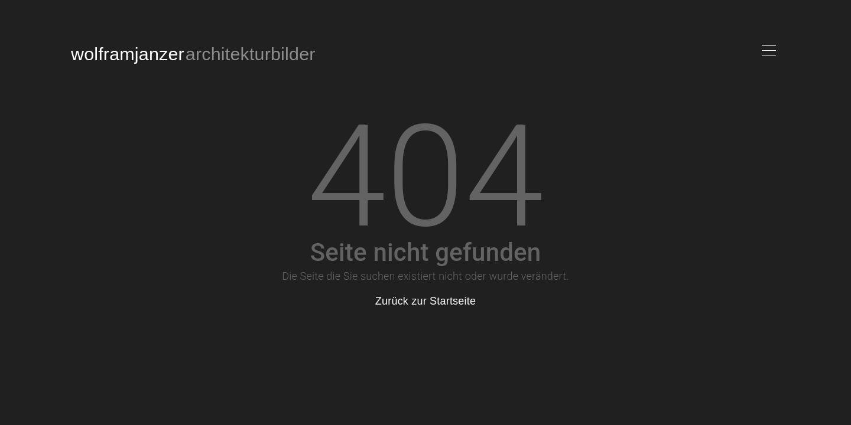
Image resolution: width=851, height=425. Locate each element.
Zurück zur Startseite (425, 301)
